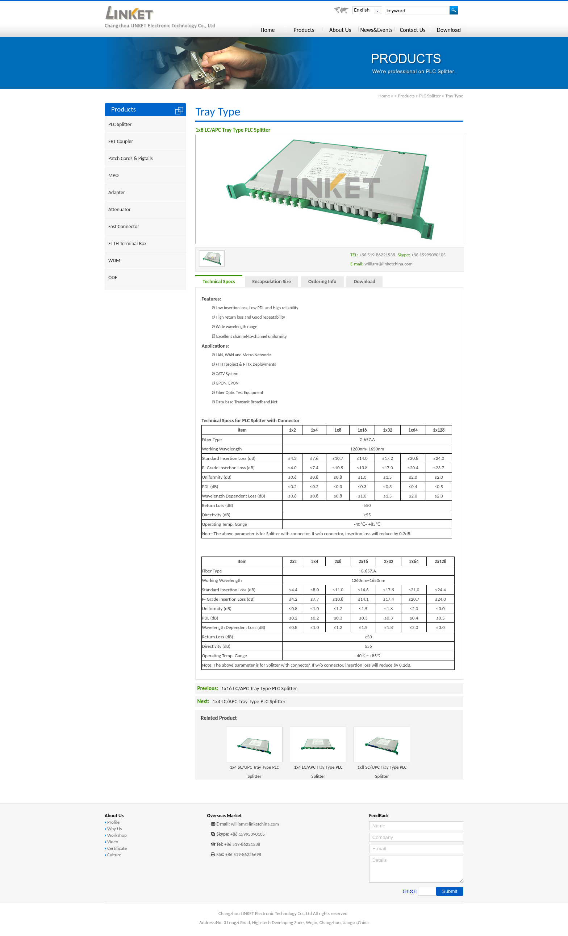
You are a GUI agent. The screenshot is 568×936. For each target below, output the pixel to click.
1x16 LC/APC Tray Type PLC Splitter (259, 688)
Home (384, 95)
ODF (112, 277)
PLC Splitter (430, 95)
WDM (114, 260)
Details (416, 869)
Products (406, 95)
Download (364, 281)
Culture (114, 854)
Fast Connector (123, 226)
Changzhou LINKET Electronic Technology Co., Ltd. (170, 17)
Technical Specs (218, 281)
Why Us (114, 828)
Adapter (116, 192)
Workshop (117, 835)
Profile (113, 822)
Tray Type (454, 95)
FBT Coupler (120, 141)
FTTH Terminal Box (127, 243)
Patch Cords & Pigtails (130, 158)
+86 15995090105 (247, 834)
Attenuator (119, 209)
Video (112, 841)
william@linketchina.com (255, 824)
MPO (113, 175)
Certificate (117, 848)
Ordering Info (322, 281)
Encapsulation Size (271, 281)
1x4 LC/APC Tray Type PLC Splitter (248, 701)
